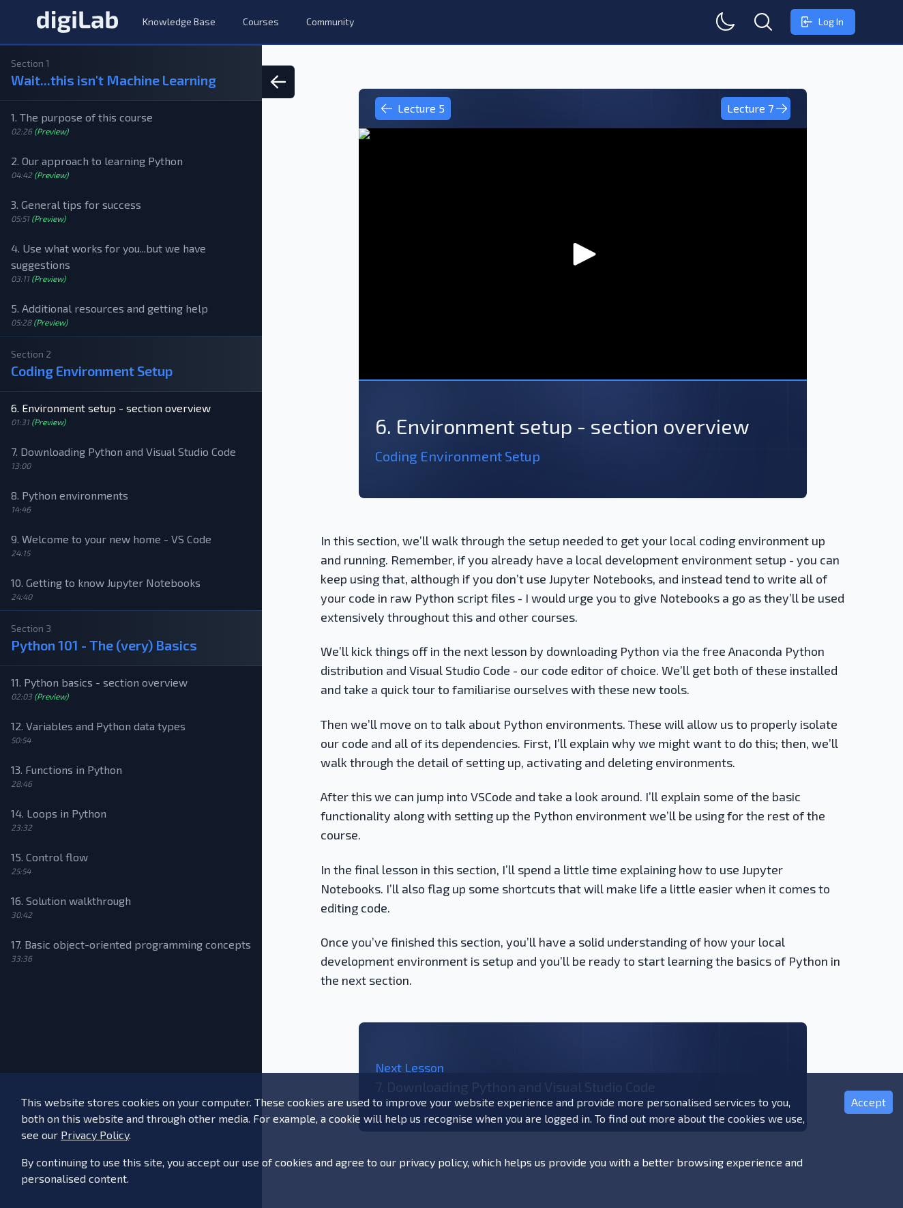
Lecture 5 (412, 108)
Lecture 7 (757, 108)
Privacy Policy (95, 1134)
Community (330, 21)
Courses (261, 21)
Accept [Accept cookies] (868, 1101)
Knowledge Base (179, 21)
